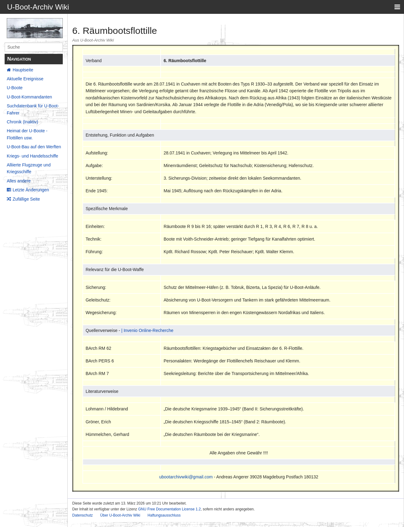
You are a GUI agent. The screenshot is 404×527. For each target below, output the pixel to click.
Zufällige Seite (26, 199)
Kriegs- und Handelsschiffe (32, 156)
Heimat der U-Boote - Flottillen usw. (27, 134)
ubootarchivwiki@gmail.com (186, 476)
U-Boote (14, 87)
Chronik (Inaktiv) (22, 121)
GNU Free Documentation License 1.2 (169, 509)
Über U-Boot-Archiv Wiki (120, 515)
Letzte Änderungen (31, 189)
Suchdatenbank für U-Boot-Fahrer (33, 109)
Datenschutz (82, 515)
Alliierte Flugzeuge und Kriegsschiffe (28, 168)
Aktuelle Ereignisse (25, 78)
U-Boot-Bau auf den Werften (34, 146)
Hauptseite (23, 69)
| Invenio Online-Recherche (147, 330)
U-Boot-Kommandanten (29, 96)
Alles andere (19, 180)
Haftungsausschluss (164, 515)
